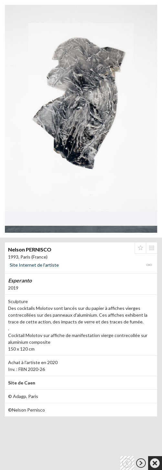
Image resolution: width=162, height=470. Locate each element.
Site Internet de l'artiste (34, 265)
